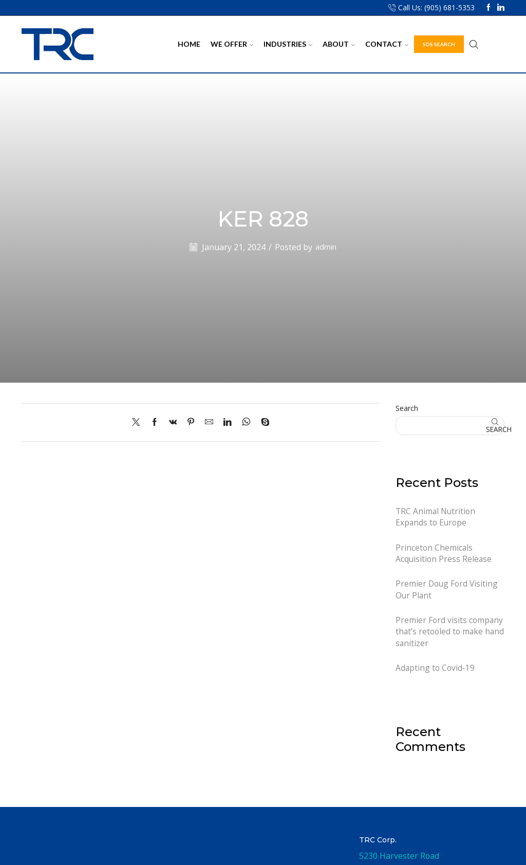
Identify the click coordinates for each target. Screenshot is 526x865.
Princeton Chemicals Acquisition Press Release (444, 554)
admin (326, 247)
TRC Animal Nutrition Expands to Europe (436, 517)
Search (407, 408)
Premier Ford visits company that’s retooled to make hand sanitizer (449, 633)
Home (189, 44)
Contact (386, 44)
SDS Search (439, 44)
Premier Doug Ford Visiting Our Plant (447, 591)
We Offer (232, 44)
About (339, 44)
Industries (288, 44)
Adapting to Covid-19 (435, 670)
